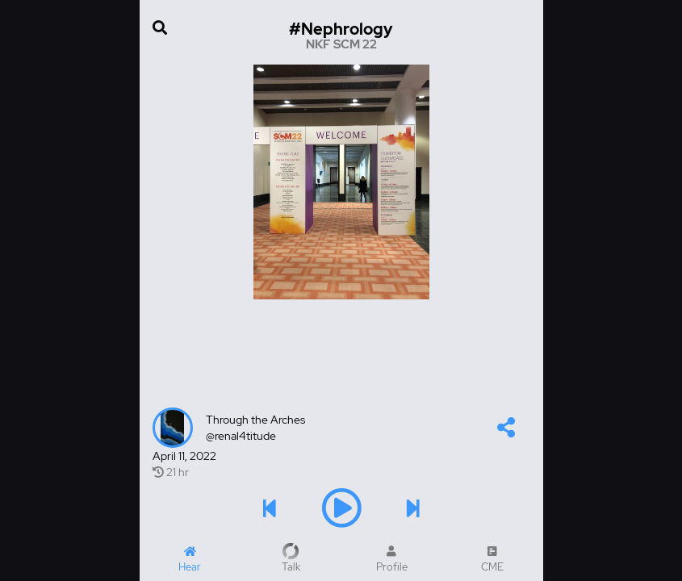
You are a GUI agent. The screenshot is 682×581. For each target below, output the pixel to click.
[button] (506, 431)
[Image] (341, 182)
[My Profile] (391, 559)
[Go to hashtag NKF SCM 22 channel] (341, 36)
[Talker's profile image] (173, 428)
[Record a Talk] (291, 559)
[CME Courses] (492, 559)
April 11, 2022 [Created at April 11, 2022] (184, 456)
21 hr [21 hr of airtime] (171, 472)
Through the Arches (255, 419)
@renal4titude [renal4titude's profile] (241, 435)
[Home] (190, 559)
